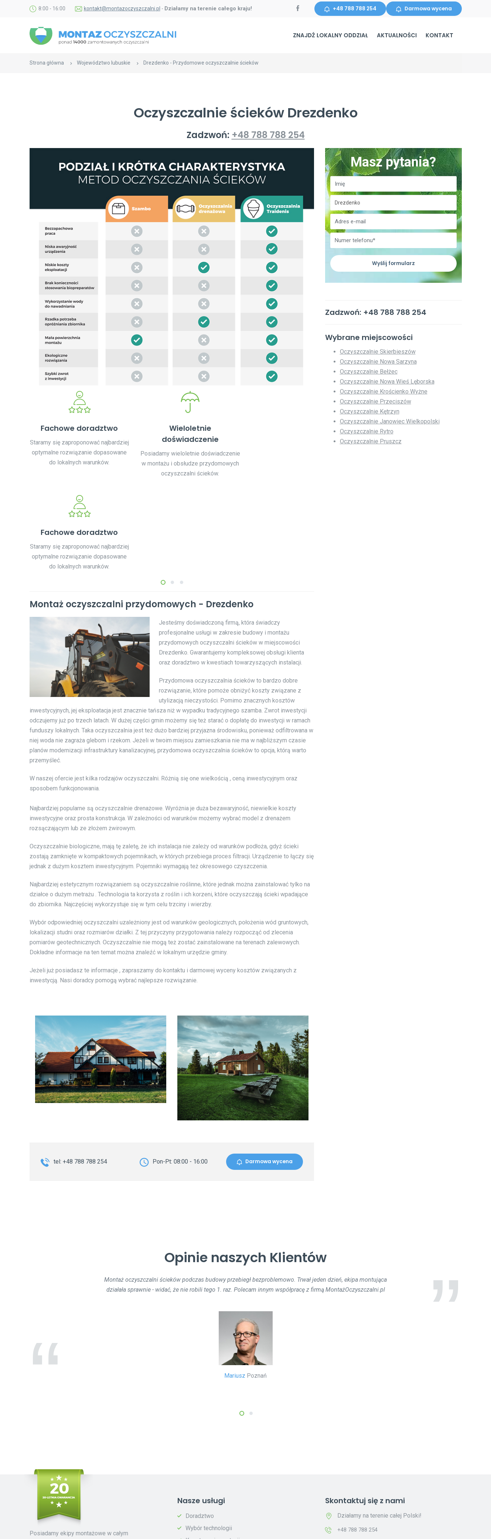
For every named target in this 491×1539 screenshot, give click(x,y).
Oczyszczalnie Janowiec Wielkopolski (390, 422)
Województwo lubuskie (103, 64)
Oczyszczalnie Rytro (366, 432)
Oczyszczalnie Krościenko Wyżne (383, 392)
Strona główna (47, 64)
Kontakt (439, 36)
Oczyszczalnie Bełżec (369, 373)
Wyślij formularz (393, 264)
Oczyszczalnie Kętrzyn (369, 412)
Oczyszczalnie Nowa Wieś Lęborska (387, 383)
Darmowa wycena (422, 9)
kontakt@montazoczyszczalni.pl (122, 9)
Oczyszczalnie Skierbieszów (378, 353)
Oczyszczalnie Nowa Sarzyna (378, 363)
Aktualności (397, 36)
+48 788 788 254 (346, 9)
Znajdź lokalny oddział (330, 36)
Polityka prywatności (140, 1528)
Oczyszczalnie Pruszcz (371, 442)
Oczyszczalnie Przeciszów (375, 402)
